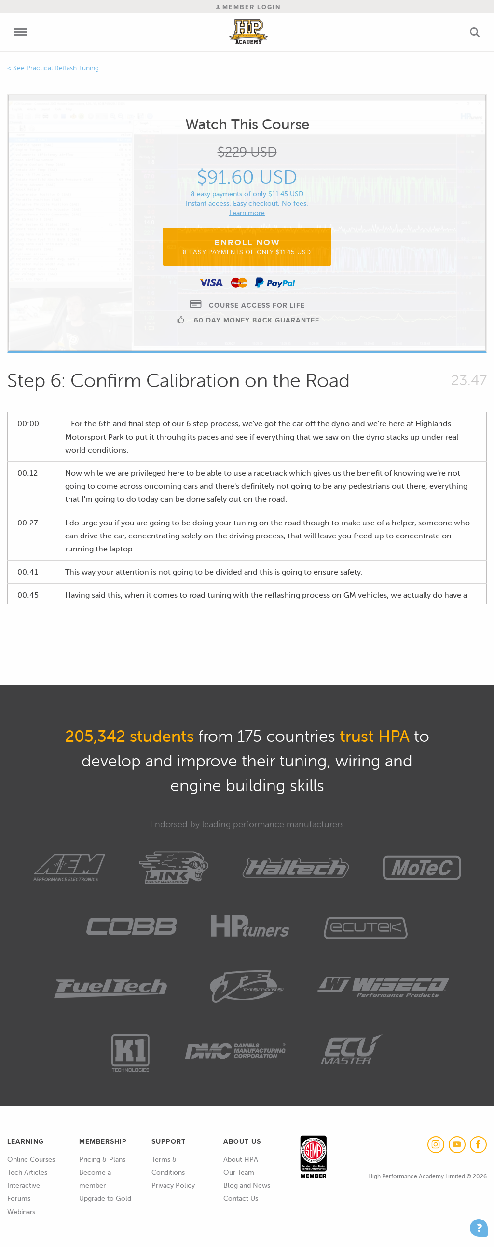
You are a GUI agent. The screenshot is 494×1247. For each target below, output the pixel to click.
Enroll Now (247, 246)
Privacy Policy (173, 1185)
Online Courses (31, 1159)
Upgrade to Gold (105, 1198)
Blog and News (246, 1185)
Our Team (238, 1172)
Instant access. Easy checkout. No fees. (247, 204)
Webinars (21, 1212)
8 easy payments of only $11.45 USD (247, 194)
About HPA (240, 1159)
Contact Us (240, 1198)
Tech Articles (27, 1172)
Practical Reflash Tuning (63, 68)
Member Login (248, 7)
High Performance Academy (248, 31)
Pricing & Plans (102, 1159)
